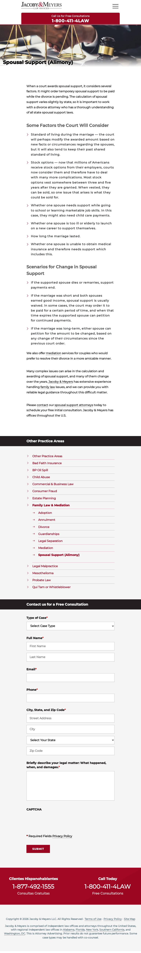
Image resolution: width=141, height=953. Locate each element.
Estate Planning (44, 500)
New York (92, 931)
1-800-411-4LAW (70, 20)
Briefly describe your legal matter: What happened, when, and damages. (66, 767)
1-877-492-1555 (33, 888)
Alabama (68, 931)
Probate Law (41, 582)
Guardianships (48, 535)
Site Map (129, 920)
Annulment (46, 521)
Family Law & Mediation (51, 507)
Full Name (35, 639)
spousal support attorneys (74, 406)
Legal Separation (50, 542)
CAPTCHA (33, 811)
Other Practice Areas (47, 458)
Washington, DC (14, 935)
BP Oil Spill (40, 472)
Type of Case (37, 619)
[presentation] (54, 822)
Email (31, 671)
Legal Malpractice (45, 568)
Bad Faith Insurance (47, 465)
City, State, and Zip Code (46, 712)
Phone (32, 691)
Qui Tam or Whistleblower (51, 589)
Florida (80, 931)
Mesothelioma (42, 575)
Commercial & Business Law (52, 486)
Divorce (43, 528)
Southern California (111, 931)
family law (47, 388)
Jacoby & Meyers (60, 383)
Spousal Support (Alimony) (58, 557)
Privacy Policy (62, 838)
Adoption (45, 514)
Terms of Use (93, 920)
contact (42, 406)
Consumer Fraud (44, 493)
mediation (53, 355)
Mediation (45, 549)
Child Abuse (41, 479)
